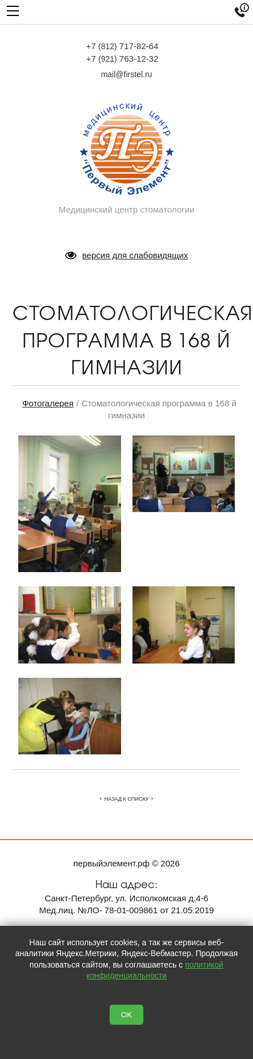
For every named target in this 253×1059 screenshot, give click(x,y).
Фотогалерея (48, 403)
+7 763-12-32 (122, 58)
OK (126, 1014)
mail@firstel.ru (126, 74)
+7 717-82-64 (122, 46)
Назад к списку (126, 799)
